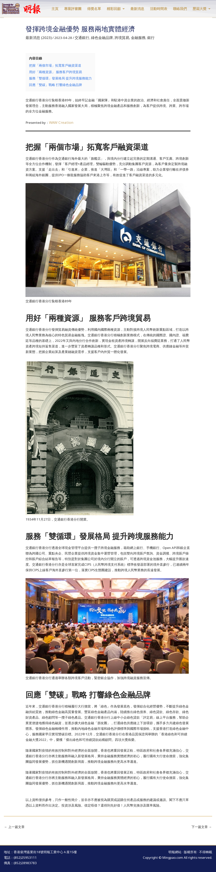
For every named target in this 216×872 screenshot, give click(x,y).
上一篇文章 (14, 823)
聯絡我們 (180, 8)
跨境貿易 (114, 37)
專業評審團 (72, 8)
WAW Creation (60, 119)
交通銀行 (78, 37)
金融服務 (129, 37)
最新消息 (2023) (37, 37)
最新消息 (137, 8)
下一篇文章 (201, 823)
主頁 (54, 8)
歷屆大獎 (201, 8)
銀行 (141, 37)
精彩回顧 (116, 8)
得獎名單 (94, 8)
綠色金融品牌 (96, 37)
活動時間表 (158, 8)
